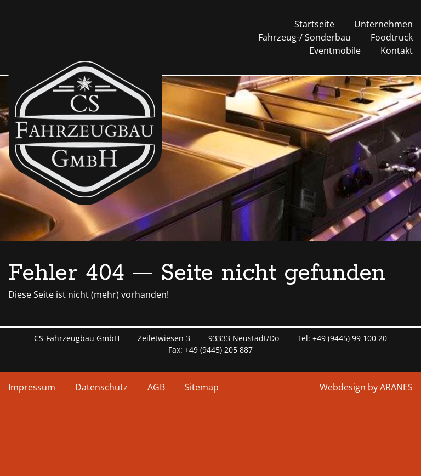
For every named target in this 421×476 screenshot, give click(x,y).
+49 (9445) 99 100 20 (349, 338)
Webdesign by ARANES (366, 387)
